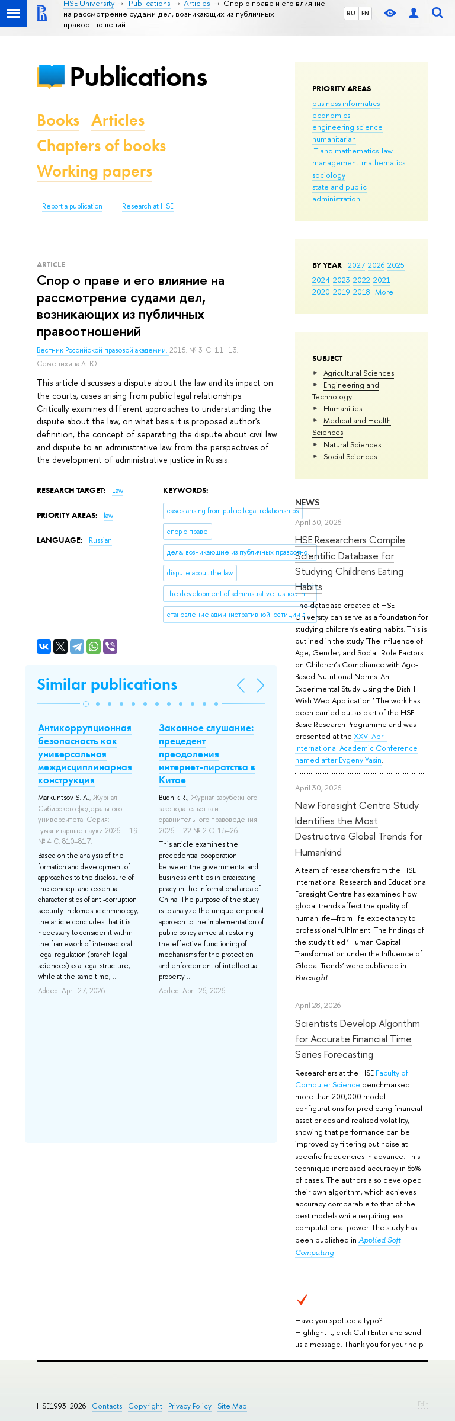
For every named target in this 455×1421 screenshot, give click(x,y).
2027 (356, 265)
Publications (138, 76)
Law (117, 490)
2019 (341, 291)
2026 (376, 265)
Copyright (145, 1406)
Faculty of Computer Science (351, 1078)
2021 (381, 279)
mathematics (383, 162)
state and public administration (339, 192)
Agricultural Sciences (358, 372)
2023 (341, 279)
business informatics (346, 103)
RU (351, 13)
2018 (361, 291)
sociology (328, 174)
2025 (396, 265)
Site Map (232, 1406)
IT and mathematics (345, 150)
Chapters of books (101, 145)
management (335, 162)
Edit (423, 1404)
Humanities (342, 408)
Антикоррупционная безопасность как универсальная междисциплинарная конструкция (85, 753)
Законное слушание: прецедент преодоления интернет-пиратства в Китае (207, 753)
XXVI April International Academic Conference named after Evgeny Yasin (356, 748)
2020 (321, 291)
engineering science (347, 126)
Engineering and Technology (345, 390)
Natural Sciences (352, 444)
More (384, 291)
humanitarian (334, 138)
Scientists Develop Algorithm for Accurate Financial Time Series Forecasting (357, 1038)
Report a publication (72, 206)
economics (331, 115)
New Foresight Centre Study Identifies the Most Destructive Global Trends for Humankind (358, 828)
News (307, 502)
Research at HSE (148, 206)
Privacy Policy (190, 1406)
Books (58, 120)
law (387, 150)
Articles (118, 120)
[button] (86, 704)
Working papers (94, 171)
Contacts (107, 1406)
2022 (361, 279)
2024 (321, 279)
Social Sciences (350, 456)
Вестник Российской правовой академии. (103, 350)
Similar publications (107, 684)
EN (365, 13)
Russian (100, 540)
